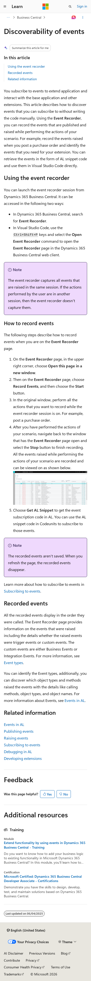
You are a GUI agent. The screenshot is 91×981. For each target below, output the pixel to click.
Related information (22, 79)
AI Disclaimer (13, 953)
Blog (64, 953)
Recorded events (20, 72)
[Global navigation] (5, 6)
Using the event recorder (26, 66)
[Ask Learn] (74, 17)
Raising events (16, 737)
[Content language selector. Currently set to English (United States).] (26, 930)
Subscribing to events (22, 591)
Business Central (29, 17)
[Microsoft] (45, 6)
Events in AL (75, 700)
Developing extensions (23, 758)
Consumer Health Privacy (22, 967)
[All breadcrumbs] (8, 17)
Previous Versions (42, 953)
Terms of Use (60, 967)
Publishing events (18, 731)
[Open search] (70, 6)
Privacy (31, 960)
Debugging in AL (18, 751)
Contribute (12, 960)
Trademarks (12, 974)
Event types (13, 662)
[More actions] (83, 17)
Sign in (82, 6)
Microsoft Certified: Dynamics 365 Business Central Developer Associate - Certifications (43, 878)
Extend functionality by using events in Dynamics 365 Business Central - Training (44, 845)
